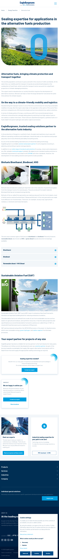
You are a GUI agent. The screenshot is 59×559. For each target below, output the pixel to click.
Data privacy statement (26, 534)
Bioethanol (7, 250)
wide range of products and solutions (23, 149)
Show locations (15, 404)
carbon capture (38, 330)
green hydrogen (25, 330)
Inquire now (50, 498)
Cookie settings (5, 555)
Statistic (24, 545)
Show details (23, 548)
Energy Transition (13, 10)
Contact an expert (29, 370)
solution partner (40, 346)
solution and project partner (27, 144)
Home (2, 10)
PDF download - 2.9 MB (44, 453)
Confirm (36, 553)
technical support (17, 151)
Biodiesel (6, 257)
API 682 (30, 153)
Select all (25, 553)
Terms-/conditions (6, 552)
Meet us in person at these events (13, 453)
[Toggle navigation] (55, 3)
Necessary (25, 542)
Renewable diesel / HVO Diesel (13, 263)
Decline (48, 553)
